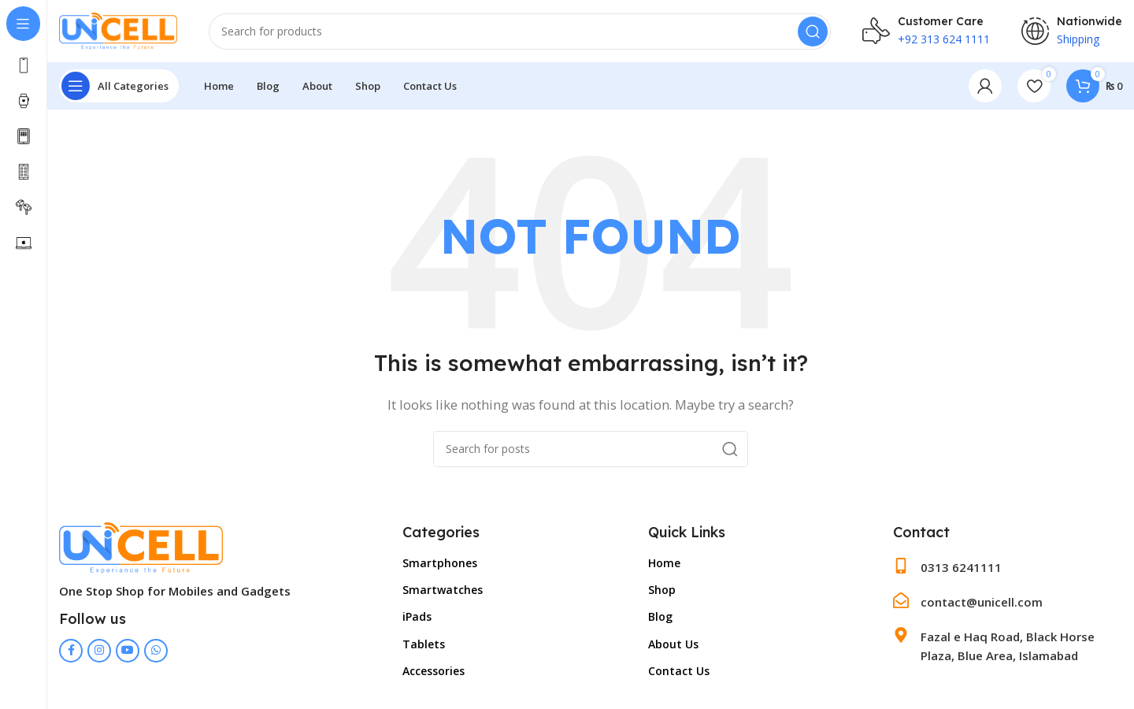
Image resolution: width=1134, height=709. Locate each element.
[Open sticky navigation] (119, 86)
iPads (417, 617)
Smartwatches (442, 590)
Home (664, 563)
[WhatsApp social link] (156, 651)
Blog (660, 617)
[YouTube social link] (127, 651)
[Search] (520, 31)
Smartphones (439, 563)
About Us (673, 644)
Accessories (433, 670)
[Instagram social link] (99, 651)
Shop (662, 590)
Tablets (423, 644)
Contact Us (679, 670)
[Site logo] (118, 30)
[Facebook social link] (71, 651)
